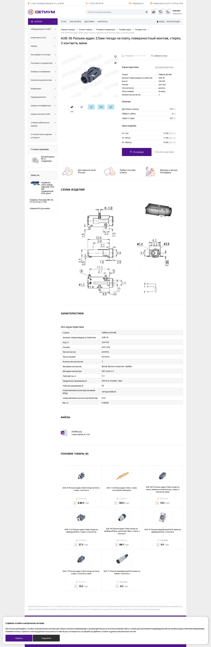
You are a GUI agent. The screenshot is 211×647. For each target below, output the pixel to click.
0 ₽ (162, 546)
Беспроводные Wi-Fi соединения (47, 159)
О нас (64, 21)
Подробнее (46, 638)
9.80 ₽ (81, 504)
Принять (19, 638)
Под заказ (162, 540)
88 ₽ (121, 546)
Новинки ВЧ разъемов (40, 208)
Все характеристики (164, 67)
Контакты (103, 21)
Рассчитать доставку (164, 152)
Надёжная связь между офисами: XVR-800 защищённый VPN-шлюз (48, 188)
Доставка (89, 21)
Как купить (75, 21)
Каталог (37, 21)
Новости (35, 175)
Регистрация (173, 21)
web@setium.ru (137, 3)
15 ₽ (162, 504)
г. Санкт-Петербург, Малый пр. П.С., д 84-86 (47, 3)
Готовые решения (40, 149)
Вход (161, 21)
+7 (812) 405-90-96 (96, 3)
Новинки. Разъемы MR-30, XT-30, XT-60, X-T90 (41, 201)
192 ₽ (121, 504)
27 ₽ (81, 546)
